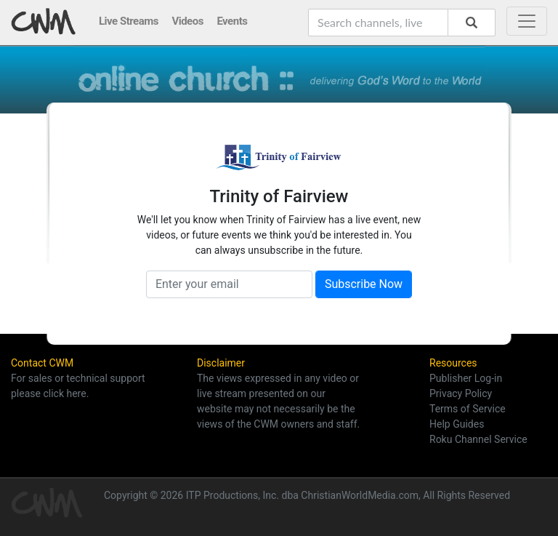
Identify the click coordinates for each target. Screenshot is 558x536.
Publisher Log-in (465, 378)
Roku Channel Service (478, 439)
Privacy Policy (460, 393)
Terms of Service (467, 409)
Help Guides (456, 424)
